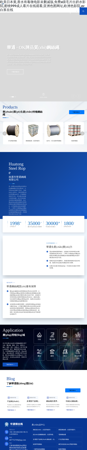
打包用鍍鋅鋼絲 (33, 141)
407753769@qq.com (17, 440)
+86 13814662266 (16, 432)
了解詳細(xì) (15, 72)
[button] (10, 96)
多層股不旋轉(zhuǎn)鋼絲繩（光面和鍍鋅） (12, 141)
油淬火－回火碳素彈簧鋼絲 (74, 141)
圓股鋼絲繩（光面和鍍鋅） (53, 141)
